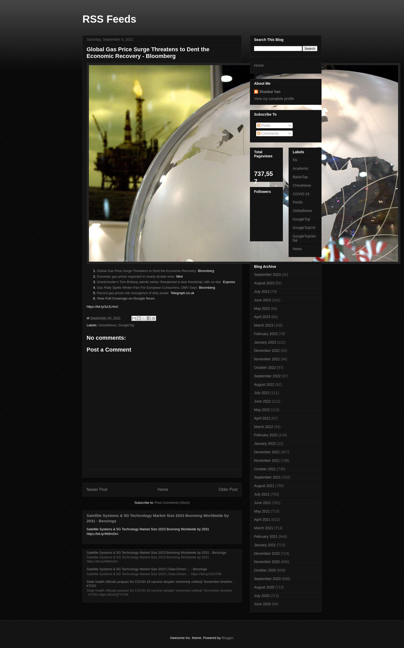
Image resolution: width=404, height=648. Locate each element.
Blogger (227, 638)
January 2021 (265, 545)
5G (295, 160)
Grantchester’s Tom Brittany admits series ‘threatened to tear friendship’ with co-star (159, 282)
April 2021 (262, 519)
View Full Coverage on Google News (126, 298)
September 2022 (267, 376)
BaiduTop (300, 177)
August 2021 (264, 486)
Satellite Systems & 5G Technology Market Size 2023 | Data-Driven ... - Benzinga (147, 569)
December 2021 (267, 452)
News (297, 249)
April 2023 (262, 317)
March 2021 (263, 528)
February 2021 (265, 536)
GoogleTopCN (304, 228)
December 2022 (267, 350)
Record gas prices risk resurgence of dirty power (133, 293)
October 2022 (265, 367)
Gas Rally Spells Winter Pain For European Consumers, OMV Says (147, 287)
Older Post (228, 489)
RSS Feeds (109, 19)
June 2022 (262, 401)
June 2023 (262, 300)
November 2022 (267, 359)
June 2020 (262, 604)
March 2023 (263, 325)
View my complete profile (274, 99)
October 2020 (265, 570)
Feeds (298, 202)
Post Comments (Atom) (172, 503)
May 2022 (262, 410)
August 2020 (264, 587)
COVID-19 (301, 194)
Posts (263, 125)
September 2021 (267, 477)
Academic (300, 168)
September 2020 (267, 579)
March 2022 (263, 427)
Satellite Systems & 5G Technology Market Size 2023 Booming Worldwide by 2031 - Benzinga (156, 553)
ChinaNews (302, 185)
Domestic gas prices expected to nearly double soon (135, 276)
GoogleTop (126, 325)
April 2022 (262, 418)
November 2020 (267, 562)
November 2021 (267, 460)
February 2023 (265, 334)
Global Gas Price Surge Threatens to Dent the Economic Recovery (146, 271)
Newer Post (97, 489)
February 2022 (265, 435)
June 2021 (262, 503)
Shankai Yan (269, 92)
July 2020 (262, 596)
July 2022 (262, 393)
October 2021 (265, 469)
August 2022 (264, 384)
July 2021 (262, 494)
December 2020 (267, 553)
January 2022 (265, 443)
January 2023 (265, 342)
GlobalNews (107, 325)
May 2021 (262, 511)
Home (163, 489)
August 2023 (264, 283)
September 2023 (267, 274)
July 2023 (262, 291)
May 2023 (262, 308)
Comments (268, 133)
